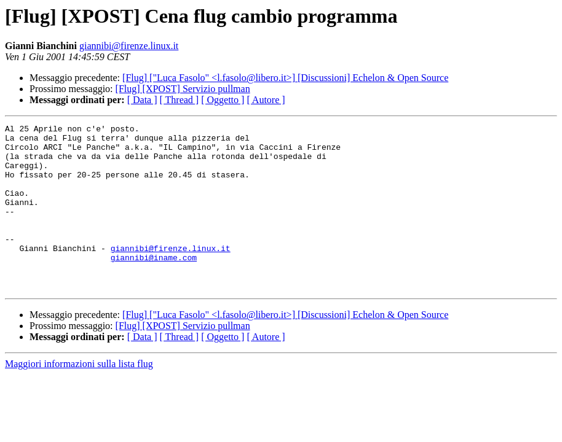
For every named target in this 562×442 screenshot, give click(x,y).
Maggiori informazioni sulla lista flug (79, 397)
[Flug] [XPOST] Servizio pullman (183, 88)
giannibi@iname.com (154, 284)
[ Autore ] (266, 100)
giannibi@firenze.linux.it (128, 46)
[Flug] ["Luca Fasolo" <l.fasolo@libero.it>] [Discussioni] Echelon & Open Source (285, 77)
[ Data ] (142, 100)
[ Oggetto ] (222, 100)
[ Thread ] (179, 100)
